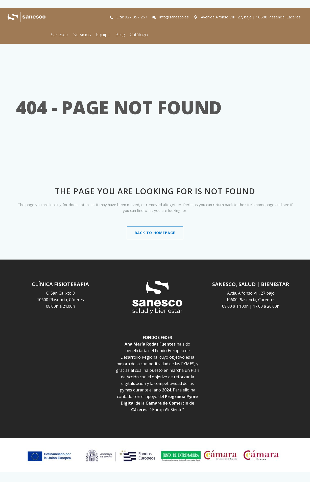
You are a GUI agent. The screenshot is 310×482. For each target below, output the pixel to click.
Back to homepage (155, 232)
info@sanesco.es (174, 16)
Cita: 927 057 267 (131, 16)
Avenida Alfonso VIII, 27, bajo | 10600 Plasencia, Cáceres (251, 16)
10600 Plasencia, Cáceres (60, 299)
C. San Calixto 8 (60, 293)
